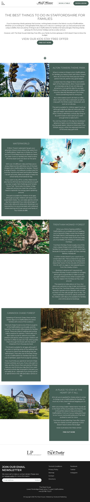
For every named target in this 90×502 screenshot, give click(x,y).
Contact (51, 476)
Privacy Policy (53, 469)
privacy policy (10, 476)
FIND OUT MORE (69, 432)
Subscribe (38, 480)
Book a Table (64, 3)
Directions (52, 479)
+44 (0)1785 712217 (45, 491)
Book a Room (80, 3)
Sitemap (51, 473)
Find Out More (45, 42)
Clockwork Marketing (59, 497)
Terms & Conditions (55, 466)
